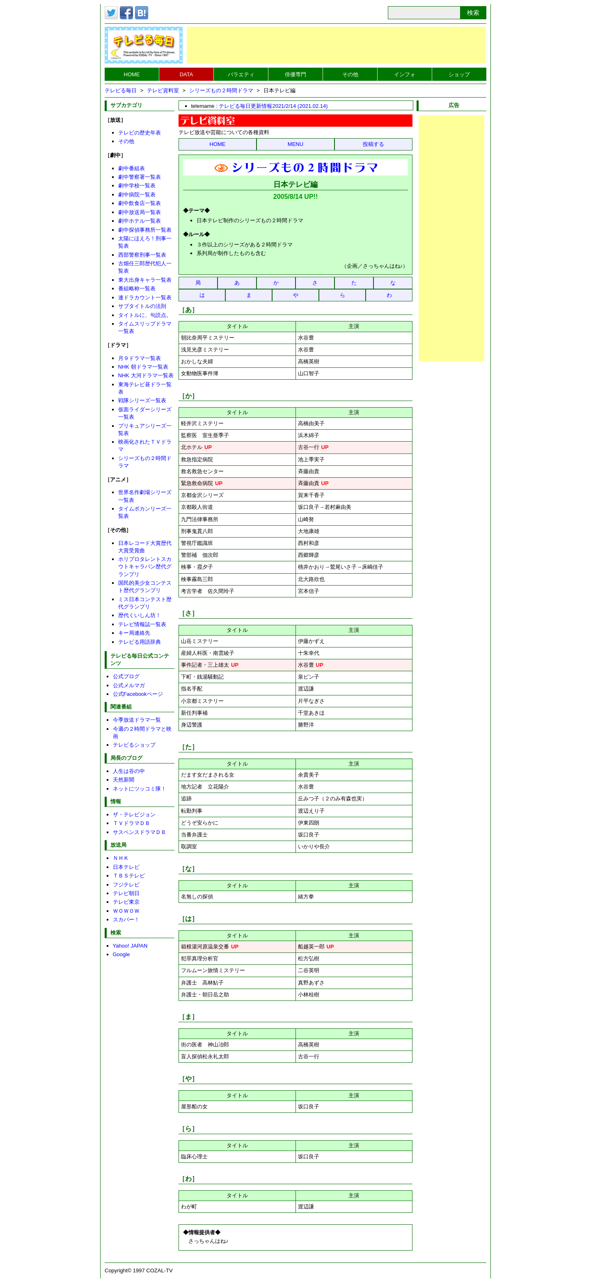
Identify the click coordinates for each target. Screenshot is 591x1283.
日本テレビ (126, 867)
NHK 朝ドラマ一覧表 (143, 367)
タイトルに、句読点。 (145, 315)
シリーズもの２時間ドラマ (221, 90)
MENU (295, 144)
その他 (350, 74)
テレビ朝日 (126, 893)
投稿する (373, 144)
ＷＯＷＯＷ (126, 911)
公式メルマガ (129, 685)
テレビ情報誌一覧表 (142, 624)
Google (121, 954)
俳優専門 (295, 74)
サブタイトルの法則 (142, 306)
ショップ (459, 74)
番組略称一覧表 (137, 288)
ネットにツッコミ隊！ (139, 789)
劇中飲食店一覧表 (139, 203)
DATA (186, 74)
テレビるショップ (134, 745)
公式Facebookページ (138, 694)
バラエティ (241, 74)
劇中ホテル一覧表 (139, 221)
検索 (473, 12)
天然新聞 (123, 780)
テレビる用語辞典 (139, 642)
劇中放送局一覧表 (139, 212)
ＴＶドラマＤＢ (131, 823)
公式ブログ (126, 676)
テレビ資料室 (163, 90)
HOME (132, 74)
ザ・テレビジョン (134, 814)
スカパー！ (126, 919)
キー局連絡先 (134, 633)
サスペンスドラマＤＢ (139, 832)
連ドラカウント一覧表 (145, 297)
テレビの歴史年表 (139, 133)
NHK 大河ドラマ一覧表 (146, 375)
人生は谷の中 (129, 771)
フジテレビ (126, 885)
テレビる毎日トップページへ (144, 45)
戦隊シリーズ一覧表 (142, 400)
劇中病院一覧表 (137, 194)
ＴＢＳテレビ (129, 876)
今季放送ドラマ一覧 (137, 720)
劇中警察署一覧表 (139, 177)
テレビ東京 (126, 902)
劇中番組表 (131, 168)
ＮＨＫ (121, 858)
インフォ (404, 74)
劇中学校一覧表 (137, 185)
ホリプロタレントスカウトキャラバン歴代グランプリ (145, 566)
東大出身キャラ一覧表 (145, 280)
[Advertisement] (336, 45)
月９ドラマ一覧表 (139, 358)
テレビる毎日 (121, 90)
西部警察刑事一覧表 (142, 255)
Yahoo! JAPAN (130, 946)
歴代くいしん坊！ (139, 615)
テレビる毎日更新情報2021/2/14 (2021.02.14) (273, 106)
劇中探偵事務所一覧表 (145, 230)
